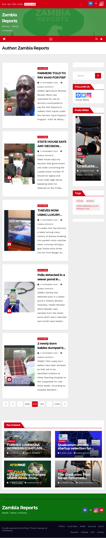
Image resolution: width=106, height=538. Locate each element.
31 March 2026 (16, 483)
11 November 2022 (49, 151)
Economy (92, 526)
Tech (93, 532)
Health (83, 526)
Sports (10, 471)
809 (27, 404)
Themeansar (7, 531)
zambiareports (33, 483)
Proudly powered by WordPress (16, 528)
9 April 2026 (15, 453)
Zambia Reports (31, 453)
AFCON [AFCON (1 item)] (79, 201)
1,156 (57, 404)
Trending (81, 156)
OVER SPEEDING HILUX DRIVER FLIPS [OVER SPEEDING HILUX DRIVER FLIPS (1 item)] (87, 207)
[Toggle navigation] (51, 39)
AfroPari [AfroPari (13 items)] (90, 201)
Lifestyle (11, 441)
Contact (100, 532)
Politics (62, 526)
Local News (42, 68)
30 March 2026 (87, 171)
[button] (96, 39)
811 (42, 404)
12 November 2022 (49, 83)
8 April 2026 (66, 453)
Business (62, 441)
